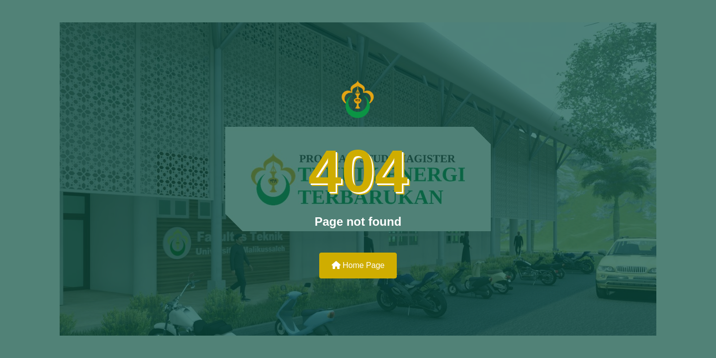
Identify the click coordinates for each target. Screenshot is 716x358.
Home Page (358, 265)
